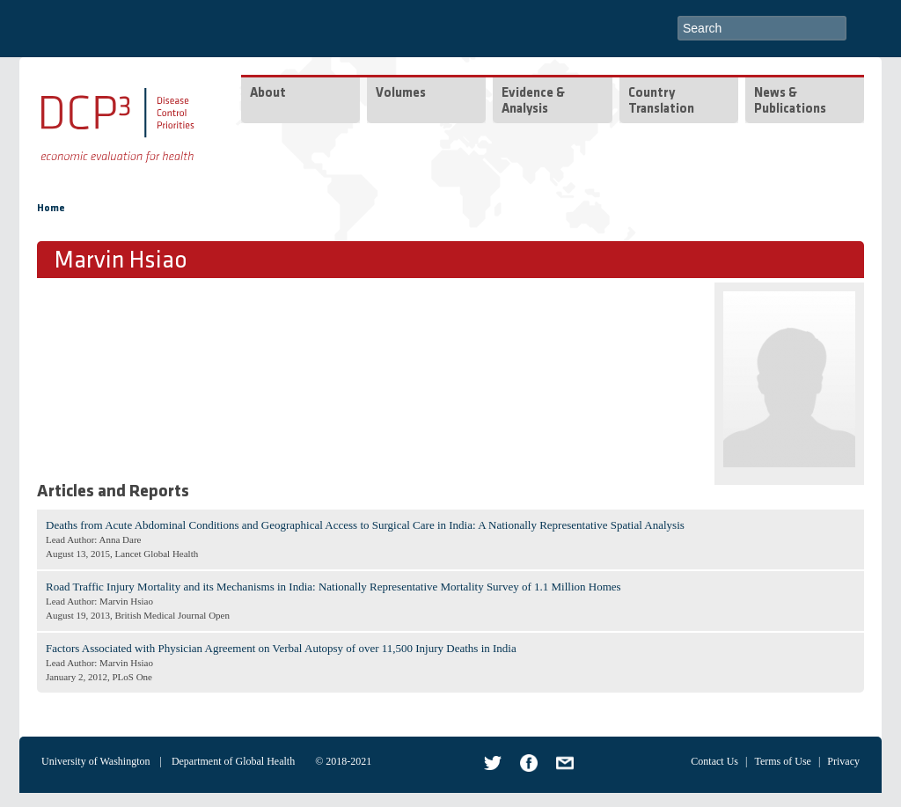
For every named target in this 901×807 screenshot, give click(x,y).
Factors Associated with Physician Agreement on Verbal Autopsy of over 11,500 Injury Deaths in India (281, 648)
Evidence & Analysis (533, 101)
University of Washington (95, 761)
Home (51, 208)
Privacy (843, 761)
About (268, 93)
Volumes (401, 93)
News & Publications (790, 101)
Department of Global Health (233, 761)
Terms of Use (782, 761)
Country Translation (661, 101)
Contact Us (714, 761)
